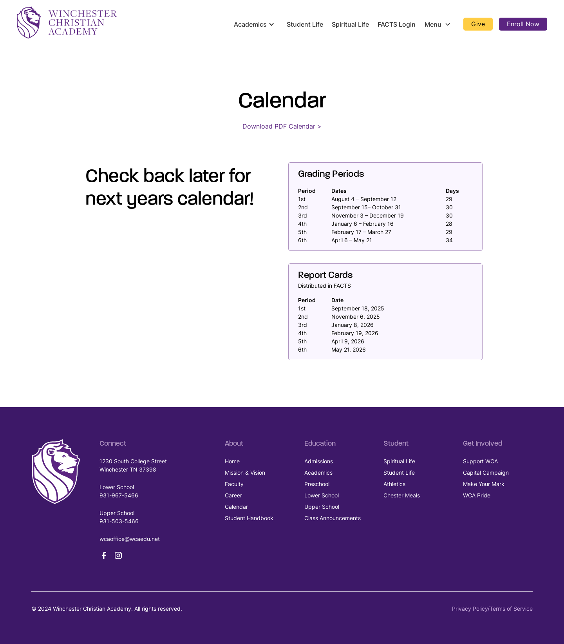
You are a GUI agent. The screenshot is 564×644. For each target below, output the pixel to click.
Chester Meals (401, 495)
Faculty (234, 484)
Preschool (316, 484)
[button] (255, 24)
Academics (318, 472)
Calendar (236, 506)
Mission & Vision (245, 472)
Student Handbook (249, 518)
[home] (67, 22)
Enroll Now (523, 24)
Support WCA (480, 461)
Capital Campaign (486, 472)
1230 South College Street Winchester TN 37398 (133, 465)
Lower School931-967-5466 (118, 491)
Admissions (318, 461)
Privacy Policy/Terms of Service (492, 608)
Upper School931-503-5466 (119, 517)
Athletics (394, 484)
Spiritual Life (350, 24)
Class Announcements (332, 518)
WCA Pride (476, 495)
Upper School (321, 506)
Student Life (305, 24)
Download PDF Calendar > (282, 126)
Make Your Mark (483, 484)
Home (232, 461)
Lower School (321, 495)
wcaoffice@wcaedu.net (129, 538)
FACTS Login (397, 24)
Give (478, 24)
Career (233, 495)
